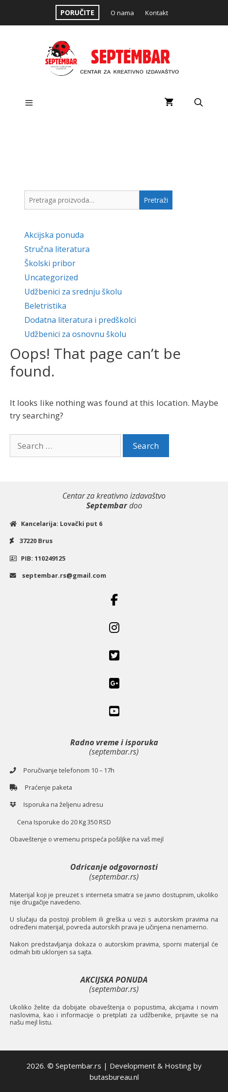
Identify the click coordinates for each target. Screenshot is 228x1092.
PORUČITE (77, 12)
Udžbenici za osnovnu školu (75, 334)
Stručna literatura (57, 249)
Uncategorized (51, 277)
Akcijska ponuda (54, 235)
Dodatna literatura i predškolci (80, 320)
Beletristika (45, 305)
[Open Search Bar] (198, 102)
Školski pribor (50, 263)
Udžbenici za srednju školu (73, 291)
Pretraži (156, 200)
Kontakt (156, 12)
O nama (122, 12)
